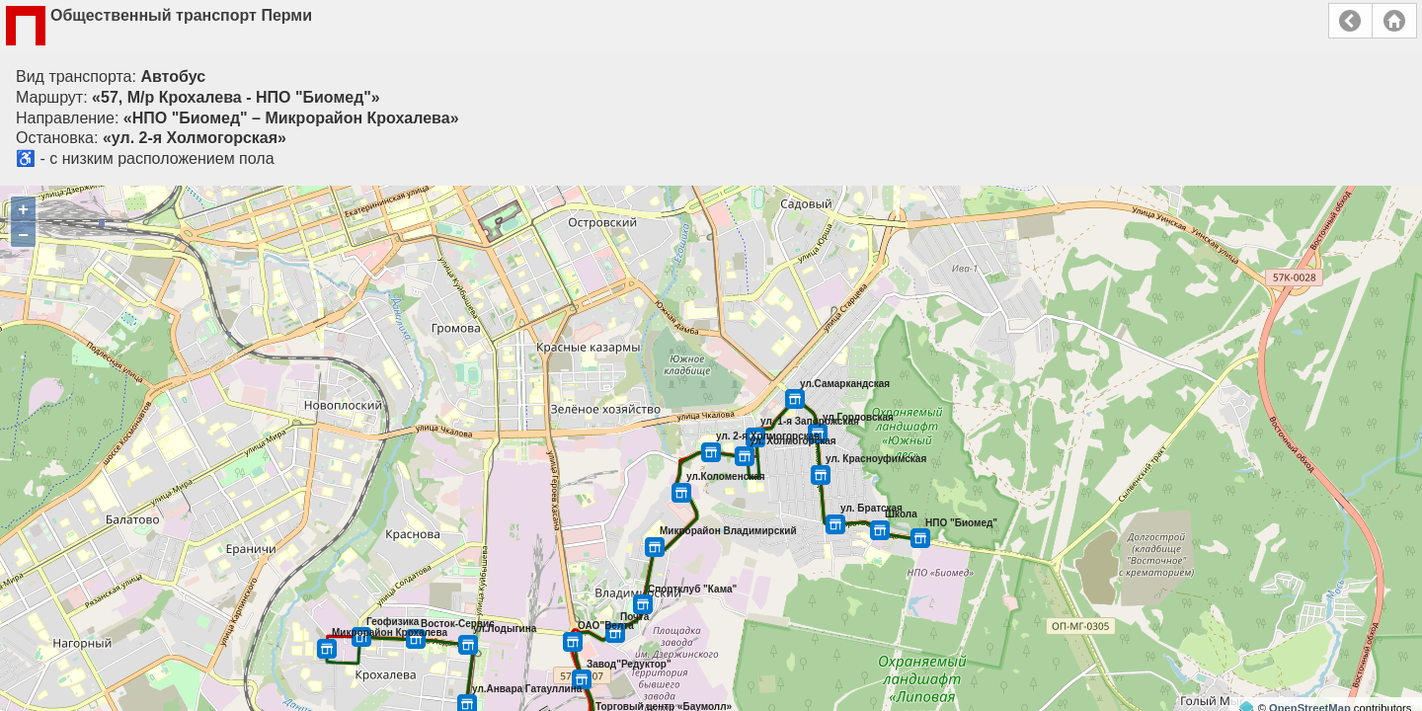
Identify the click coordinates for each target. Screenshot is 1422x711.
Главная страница (1394, 21)
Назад (1350, 21)
